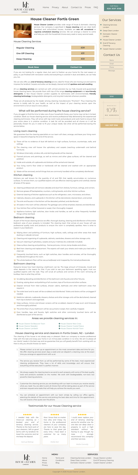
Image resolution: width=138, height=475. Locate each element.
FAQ (96, 7)
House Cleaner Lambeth (28, 328)
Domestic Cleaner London (80, 463)
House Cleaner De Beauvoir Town (32, 324)
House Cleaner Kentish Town (72, 328)
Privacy (55, 7)
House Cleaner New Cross (71, 324)
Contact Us (76, 7)
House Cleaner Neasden (28, 326)
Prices (88, 7)
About (65, 7)
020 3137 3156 (111, 125)
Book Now (33, 67)
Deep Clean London (111, 31)
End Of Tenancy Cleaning (104, 460)
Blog (57, 463)
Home (46, 7)
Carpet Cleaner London (112, 49)
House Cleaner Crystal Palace (72, 326)
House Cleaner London (112, 40)
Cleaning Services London (80, 458)
